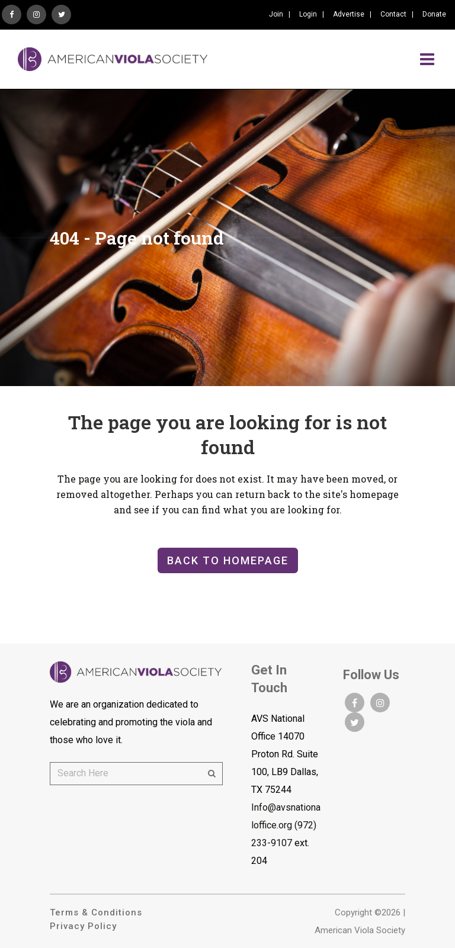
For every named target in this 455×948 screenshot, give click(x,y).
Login (308, 14)
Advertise (348, 14)
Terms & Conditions (96, 912)
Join (276, 14)
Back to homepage (228, 560)
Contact (393, 14)
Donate (434, 14)
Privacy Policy (83, 926)
